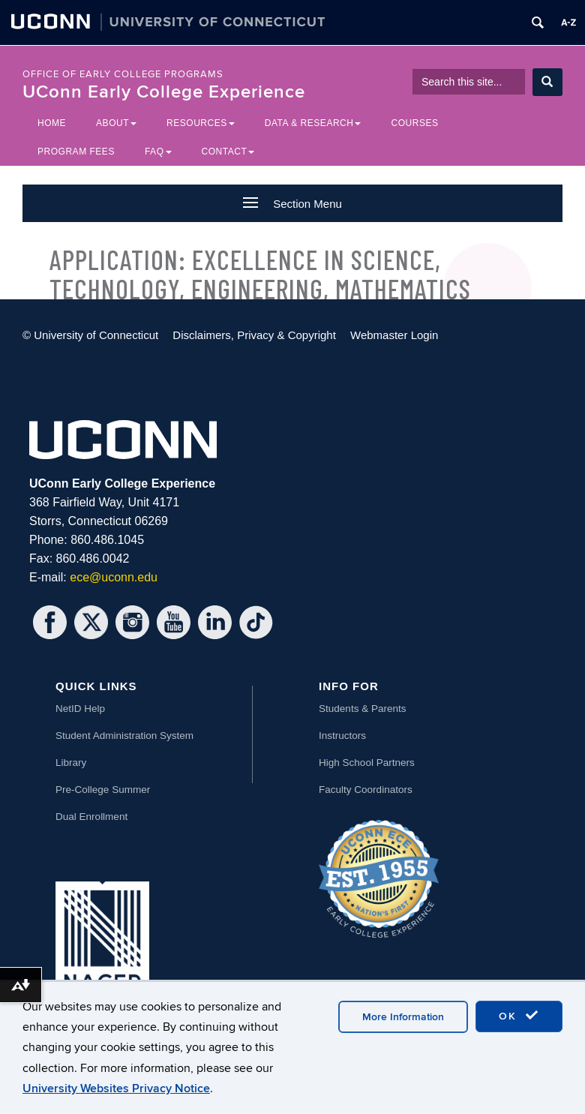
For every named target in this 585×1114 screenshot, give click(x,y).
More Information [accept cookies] (403, 1016)
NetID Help (80, 708)
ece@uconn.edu (114, 577)
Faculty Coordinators (365, 789)
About (116, 123)
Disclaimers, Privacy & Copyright (254, 335)
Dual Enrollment (92, 816)
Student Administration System (125, 735)
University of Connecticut (96, 335)
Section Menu (292, 203)
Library (71, 762)
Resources (200, 123)
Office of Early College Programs (123, 74)
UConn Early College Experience (163, 92)
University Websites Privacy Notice (116, 1088)
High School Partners (367, 762)
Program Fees (76, 151)
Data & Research (313, 123)
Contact (228, 151)
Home (52, 123)
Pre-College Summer (103, 789)
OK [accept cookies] (519, 1015)
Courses (414, 123)
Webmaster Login (394, 335)
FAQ (158, 151)
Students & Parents (362, 708)
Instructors (342, 735)
